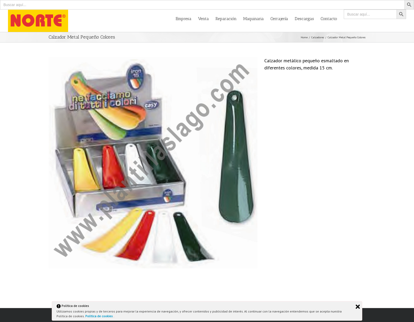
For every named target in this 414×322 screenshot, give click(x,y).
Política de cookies (99, 316)
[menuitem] (187, 18)
